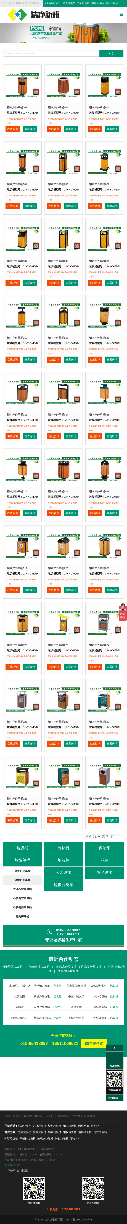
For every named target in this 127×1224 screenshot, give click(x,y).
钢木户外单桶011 (58, 353)
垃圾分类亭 (69, 3)
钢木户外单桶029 (58, 846)
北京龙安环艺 (12, 1165)
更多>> (95, 1125)
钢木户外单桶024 (99, 682)
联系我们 (89, 1115)
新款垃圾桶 (39, 1132)
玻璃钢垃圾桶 (45, 1138)
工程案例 (50, 1115)
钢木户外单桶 (22, 933)
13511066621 (65, 1096)
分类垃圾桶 (24, 1132)
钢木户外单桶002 (58, 107)
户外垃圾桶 (83, 3)
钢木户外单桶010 (17, 353)
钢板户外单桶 (22, 924)
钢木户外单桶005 (58, 189)
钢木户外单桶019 (17, 600)
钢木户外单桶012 (99, 353)
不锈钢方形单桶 (22, 951)
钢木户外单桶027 (99, 764)
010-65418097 (34, 1096)
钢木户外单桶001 (17, 107)
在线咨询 (13, 132)
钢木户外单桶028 (17, 846)
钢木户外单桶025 (17, 764)
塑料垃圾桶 (97, 3)
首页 (8, 1115)
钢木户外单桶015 (99, 436)
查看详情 (29, 132)
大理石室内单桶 (22, 942)
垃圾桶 (17, 1115)
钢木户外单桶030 (99, 846)
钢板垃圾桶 (69, 1132)
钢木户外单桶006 (99, 189)
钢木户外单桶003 (99, 107)
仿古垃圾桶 (100, 1132)
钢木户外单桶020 (58, 600)
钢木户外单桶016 (17, 518)
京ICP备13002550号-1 (78, 1219)
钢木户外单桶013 (17, 436)
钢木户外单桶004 (17, 189)
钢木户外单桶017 (58, 518)
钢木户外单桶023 (58, 682)
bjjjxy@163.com (28, 1154)
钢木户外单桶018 (99, 518)
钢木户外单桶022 (17, 682)
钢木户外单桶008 (58, 271)
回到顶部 (113, 1098)
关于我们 (76, 1115)
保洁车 (38, 1115)
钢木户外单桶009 (99, 271)
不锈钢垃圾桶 (28, 1138)
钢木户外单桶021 (99, 600)
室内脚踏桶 (22, 969)
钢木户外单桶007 (17, 271)
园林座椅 (83, 1125)
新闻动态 (63, 1115)
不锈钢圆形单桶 (22, 960)
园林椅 (28, 1115)
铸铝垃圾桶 (61, 1138)
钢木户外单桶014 (58, 436)
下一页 (110, 889)
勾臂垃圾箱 (11, 1138)
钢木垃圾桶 (111, 3)
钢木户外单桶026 (58, 764)
